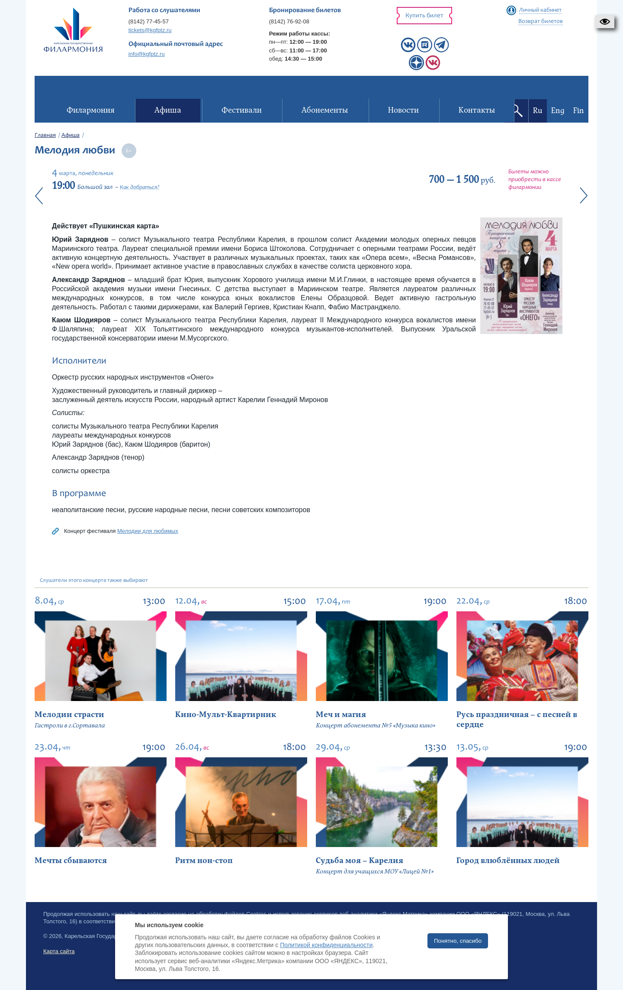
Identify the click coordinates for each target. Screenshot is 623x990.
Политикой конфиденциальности (326, 944)
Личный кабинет (540, 10)
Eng (558, 111)
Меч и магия (341, 715)
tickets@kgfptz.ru (150, 30)
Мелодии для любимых (147, 531)
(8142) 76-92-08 (289, 21)
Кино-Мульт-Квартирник (225, 715)
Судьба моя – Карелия (359, 861)
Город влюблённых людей (508, 861)
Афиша (70, 136)
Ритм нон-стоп (204, 861)
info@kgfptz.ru (146, 54)
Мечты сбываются (71, 861)
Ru (538, 111)
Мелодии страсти (69, 715)
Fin (578, 111)
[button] (604, 21)
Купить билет (424, 16)
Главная (45, 136)
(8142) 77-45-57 (148, 21)
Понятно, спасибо (458, 941)
